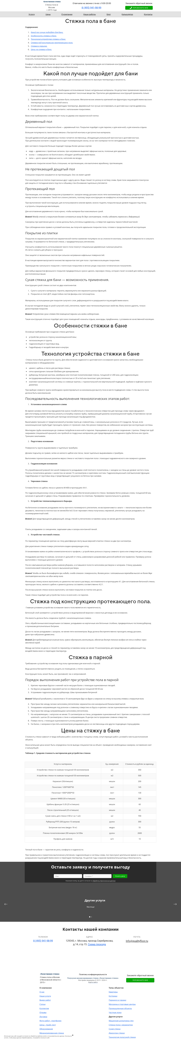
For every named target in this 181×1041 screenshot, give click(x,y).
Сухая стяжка (114, 1029)
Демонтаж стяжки (117, 1033)
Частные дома (115, 1012)
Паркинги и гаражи (117, 1000)
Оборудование (46, 1029)
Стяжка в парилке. (39, 46)
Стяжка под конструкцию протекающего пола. (52, 42)
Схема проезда (97, 944)
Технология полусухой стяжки (122, 1037)
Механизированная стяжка (51, 1033)
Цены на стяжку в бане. (41, 49)
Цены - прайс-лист (47, 1025)
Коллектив (44, 1008)
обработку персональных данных (104, 881)
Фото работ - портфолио (50, 1020)
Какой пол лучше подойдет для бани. (47, 32)
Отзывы (42, 1012)
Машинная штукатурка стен (121, 1020)
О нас (41, 992)
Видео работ (45, 1000)
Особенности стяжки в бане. (44, 36)
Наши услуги (45, 996)
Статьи (42, 1004)
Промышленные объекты (120, 1008)
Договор (43, 1016)
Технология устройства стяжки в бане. (48, 39)
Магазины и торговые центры (122, 1004)
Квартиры (113, 992)
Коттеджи (113, 996)
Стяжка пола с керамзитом (121, 1025)
